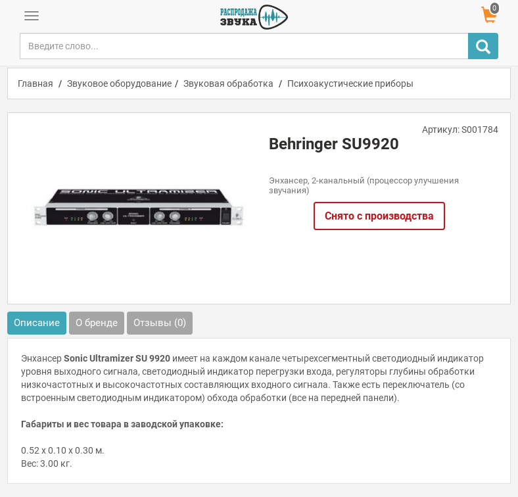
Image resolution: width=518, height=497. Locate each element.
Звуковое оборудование (119, 83)
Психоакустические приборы (350, 83)
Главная (35, 83)
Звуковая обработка (228, 83)
